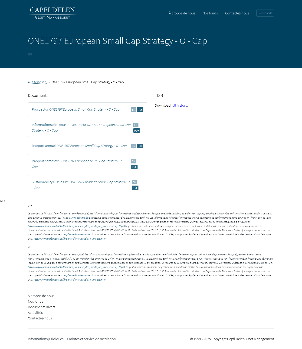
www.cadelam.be (79, 217)
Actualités (35, 312)
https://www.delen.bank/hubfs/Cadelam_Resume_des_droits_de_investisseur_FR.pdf (76, 226)
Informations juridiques (45, 338)
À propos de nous (182, 13)
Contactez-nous (237, 13)
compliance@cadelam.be (76, 234)
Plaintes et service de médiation (91, 338)
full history (179, 105)
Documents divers (41, 307)
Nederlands (265, 13)
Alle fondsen (37, 82)
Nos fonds (210, 13)
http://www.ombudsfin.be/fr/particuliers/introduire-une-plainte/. (70, 238)
